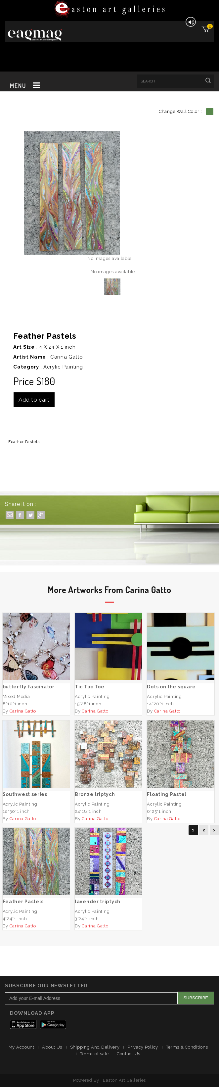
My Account (21, 1047)
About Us (52, 1047)
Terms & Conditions (187, 1047)
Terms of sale (94, 1053)
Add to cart (34, 399)
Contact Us (128, 1053)
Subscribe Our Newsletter (46, 986)
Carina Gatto (66, 357)
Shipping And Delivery (95, 1047)
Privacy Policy (142, 1047)
